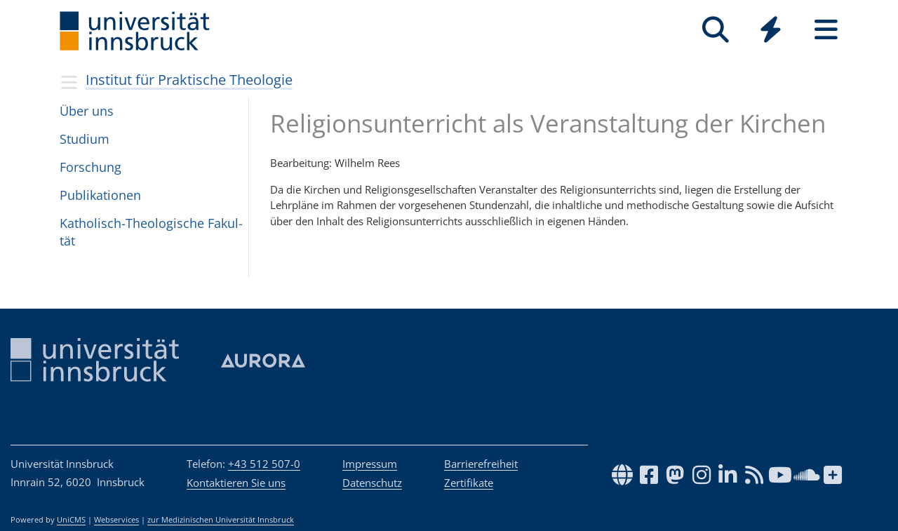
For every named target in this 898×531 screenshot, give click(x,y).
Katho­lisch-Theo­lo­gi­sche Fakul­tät (151, 232)
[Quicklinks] (770, 30)
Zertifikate (468, 483)
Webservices (116, 520)
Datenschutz (372, 483)
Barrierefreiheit (481, 464)
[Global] (771, 31)
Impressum (369, 464)
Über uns (87, 110)
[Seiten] (826, 30)
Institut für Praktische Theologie (189, 79)
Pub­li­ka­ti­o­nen (100, 195)
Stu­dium (84, 138)
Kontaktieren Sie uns (236, 483)
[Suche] (715, 30)
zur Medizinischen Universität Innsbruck (220, 520)
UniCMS (71, 520)
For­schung (90, 167)
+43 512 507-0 (264, 464)
